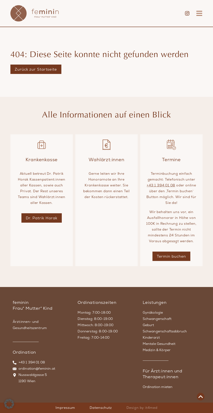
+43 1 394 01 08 (161, 185)
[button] (9, 404)
